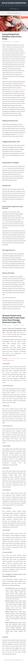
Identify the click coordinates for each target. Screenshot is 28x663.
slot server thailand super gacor (18, 89)
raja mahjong (22, 412)
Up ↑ (23, 660)
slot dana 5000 (19, 134)
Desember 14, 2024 (6, 41)
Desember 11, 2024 (6, 325)
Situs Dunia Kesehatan (14, 3)
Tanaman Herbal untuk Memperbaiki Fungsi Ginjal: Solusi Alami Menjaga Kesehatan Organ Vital (13, 318)
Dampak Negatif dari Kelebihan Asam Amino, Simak (12, 36)
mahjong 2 (4, 168)
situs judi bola (20, 392)
